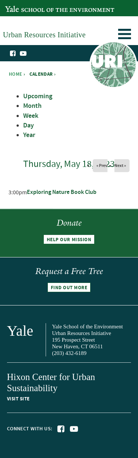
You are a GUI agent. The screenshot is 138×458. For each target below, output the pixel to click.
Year (29, 135)
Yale (20, 330)
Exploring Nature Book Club (61, 192)
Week (30, 116)
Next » (120, 165)
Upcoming (37, 96)
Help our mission (69, 239)
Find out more (69, 287)
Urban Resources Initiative (113, 66)
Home (15, 74)
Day (28, 125)
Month (32, 106)
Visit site (18, 399)
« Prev (101, 165)
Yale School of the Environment (42, 5)
